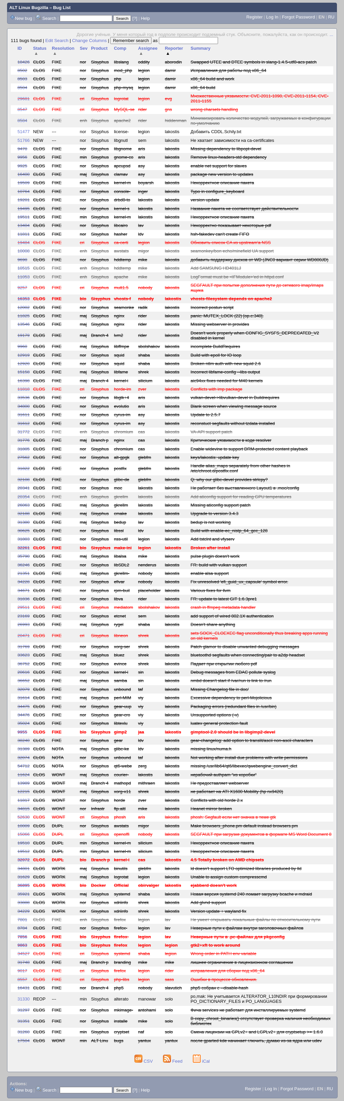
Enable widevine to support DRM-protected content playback (249, 448)
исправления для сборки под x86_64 (227, 970)
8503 (22, 78)
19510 (23, 843)
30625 (23, 530)
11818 (23, 389)
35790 (23, 556)
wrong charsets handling (214, 109)
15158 (23, 372)
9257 (22, 287)
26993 (23, 624)
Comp (120, 48)
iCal (201, 1061)
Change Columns (89, 40)
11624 (23, 774)
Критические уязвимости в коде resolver (230, 440)
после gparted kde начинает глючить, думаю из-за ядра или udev (255, 1040)
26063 (23, 505)
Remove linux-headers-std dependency (228, 157)
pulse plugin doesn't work (215, 556)
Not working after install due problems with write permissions (248, 757)
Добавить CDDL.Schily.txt (215, 131)
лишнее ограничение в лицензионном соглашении (241, 962)
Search (49, 18)
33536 (23, 397)
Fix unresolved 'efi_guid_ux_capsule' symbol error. (239, 581)
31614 (23, 697)
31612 (23, 423)
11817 (23, 800)
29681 (23, 98)
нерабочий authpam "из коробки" (223, 774)
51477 (23, 131)
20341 (23, 487)
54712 (23, 766)
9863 (22, 945)
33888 (23, 902)
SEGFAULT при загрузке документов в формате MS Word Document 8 (260, 834)
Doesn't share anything (212, 624)
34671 (23, 590)
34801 (23, 868)
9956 (22, 157)
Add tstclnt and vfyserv (212, 539)
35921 (23, 894)
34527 (23, 953)
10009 (23, 825)
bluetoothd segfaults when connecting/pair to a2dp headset (247, 655)
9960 (22, 346)
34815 (23, 808)
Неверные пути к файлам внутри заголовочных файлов (246, 928)
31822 (23, 468)
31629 (23, 876)
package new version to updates (221, 174)
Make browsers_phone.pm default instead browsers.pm (244, 825)
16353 (23, 298)
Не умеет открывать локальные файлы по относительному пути (255, 919)
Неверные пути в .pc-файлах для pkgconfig (237, 936)
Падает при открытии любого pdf (223, 663)
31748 (23, 962)
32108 (23, 479)
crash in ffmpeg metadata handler (222, 607)
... (331, 34)
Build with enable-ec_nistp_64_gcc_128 (228, 530)
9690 (22, 259)
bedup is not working (210, 522)
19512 (23, 851)
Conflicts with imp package (216, 389)
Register (254, 16)
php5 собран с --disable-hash (219, 987)
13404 (23, 225)
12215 (23, 791)
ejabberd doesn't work (213, 885)
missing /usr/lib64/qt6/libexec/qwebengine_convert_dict (243, 766)
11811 (23, 234)
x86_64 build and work (212, 78)
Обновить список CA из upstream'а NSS (230, 242)
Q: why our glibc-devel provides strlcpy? (229, 479)
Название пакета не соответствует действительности (244, 208)
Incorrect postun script (211, 307)
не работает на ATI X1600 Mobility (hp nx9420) (236, 791)
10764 (23, 191)
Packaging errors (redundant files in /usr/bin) (233, 706)
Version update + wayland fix (218, 911)
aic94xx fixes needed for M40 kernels (226, 380)
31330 (23, 998)
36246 (23, 564)
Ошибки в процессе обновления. (223, 979)
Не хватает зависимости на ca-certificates (232, 140)
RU (331, 16)
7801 (22, 919)
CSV (144, 1061)
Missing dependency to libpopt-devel (225, 148)
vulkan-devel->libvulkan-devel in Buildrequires (234, 397)
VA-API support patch (211, 431)
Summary (200, 48)
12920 (23, 363)
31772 (23, 431)
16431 (23, 987)
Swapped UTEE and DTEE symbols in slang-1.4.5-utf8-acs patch (253, 62)
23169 (23, 616)
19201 (23, 199)
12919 (23, 355)
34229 (23, 911)
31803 (23, 539)
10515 (23, 268)
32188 (23, 513)
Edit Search (57, 40)
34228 (23, 581)
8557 (22, 979)
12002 (23, 307)
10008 (23, 250)
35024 (23, 723)
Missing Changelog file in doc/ (219, 689)
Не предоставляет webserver (219, 783)
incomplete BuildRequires (215, 346)
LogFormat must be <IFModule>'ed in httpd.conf (237, 276)
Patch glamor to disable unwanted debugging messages (244, 646)
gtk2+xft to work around (215, 945)
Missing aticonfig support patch (220, 505)
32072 (23, 859)
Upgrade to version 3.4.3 (214, 513)
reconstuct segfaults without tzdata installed (232, 423)
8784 (22, 928)
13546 (23, 324)
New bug (23, 18)
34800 (23, 406)
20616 (23, 672)
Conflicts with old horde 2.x (216, 800)
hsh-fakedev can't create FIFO (219, 234)
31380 (23, 522)
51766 (23, 140)
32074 (23, 757)
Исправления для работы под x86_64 (228, 70)
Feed (173, 1061)
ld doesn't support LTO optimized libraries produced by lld (245, 868)
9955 (22, 732)
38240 (23, 740)
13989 (23, 783)
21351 (23, 573)
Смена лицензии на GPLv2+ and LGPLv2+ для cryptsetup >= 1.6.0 (256, 1031)
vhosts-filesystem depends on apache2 (231, 298)
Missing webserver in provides (219, 324)
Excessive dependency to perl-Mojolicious (230, 697)
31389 (23, 748)
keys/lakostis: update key (214, 457)
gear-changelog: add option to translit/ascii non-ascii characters (251, 740)
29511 (23, 607)
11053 (23, 276)
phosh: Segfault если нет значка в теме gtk (233, 817)
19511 (23, 217)
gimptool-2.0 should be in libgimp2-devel (232, 732)
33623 (23, 655)
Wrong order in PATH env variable (223, 953)
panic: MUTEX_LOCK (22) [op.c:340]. (226, 315)
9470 (22, 148)
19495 (23, 208)
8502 (22, 70)
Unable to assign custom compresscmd (228, 876)
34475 (23, 706)
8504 (22, 87)
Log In (272, 16)
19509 (23, 182)
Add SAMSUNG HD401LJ (215, 268)
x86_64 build (202, 87)
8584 (22, 120)
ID (19, 48)
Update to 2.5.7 (205, 414)
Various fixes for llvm (210, 590)
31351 (23, 1021)
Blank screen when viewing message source (233, 406)
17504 (23, 1040)
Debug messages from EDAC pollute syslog (232, 672)
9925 (22, 165)
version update (204, 199)
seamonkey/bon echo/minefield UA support (231, 250)
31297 (23, 1010)
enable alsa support (209, 573)
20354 (23, 496)
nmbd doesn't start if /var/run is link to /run (230, 680)
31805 (23, 448)
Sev (83, 48)
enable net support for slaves (218, 165)
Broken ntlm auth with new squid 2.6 (225, 363)
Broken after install (210, 547)
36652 (23, 680)
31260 (23, 1031)
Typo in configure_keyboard (217, 191)
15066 (23, 834)
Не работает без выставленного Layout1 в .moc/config (244, 487)
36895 (23, 885)
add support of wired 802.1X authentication (231, 616)
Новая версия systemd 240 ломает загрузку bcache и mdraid (251, 894)
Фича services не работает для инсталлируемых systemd (247, 1010)
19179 (23, 335)
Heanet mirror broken (211, 808)
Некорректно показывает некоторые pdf (230, 225)
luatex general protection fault (219, 723)
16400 (23, 174)
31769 (23, 646)
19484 (23, 242)
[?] (134, 18)
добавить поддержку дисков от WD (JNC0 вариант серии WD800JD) (259, 259)
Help (145, 18)
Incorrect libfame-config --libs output (225, 372)
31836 (23, 598)
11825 (23, 315)
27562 (23, 457)
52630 (23, 817)
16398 (23, 380)
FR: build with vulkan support (218, 564)
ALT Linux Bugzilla (28, 7)
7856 (22, 936)
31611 (23, 414)
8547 (22, 109)
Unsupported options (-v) (214, 714)
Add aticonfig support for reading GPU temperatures (240, 496)
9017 (22, 970)
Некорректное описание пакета (222, 182)
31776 (23, 440)
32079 (23, 689)
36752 (23, 663)
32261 (23, 547)
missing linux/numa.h (210, 748)
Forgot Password (298, 16)
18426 (23, 62)
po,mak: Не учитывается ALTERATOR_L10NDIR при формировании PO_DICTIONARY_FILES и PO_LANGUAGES (258, 999)
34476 (23, 714)
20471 (23, 635)
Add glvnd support (208, 902)
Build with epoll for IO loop (215, 355)
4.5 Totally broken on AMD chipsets (227, 859)
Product (99, 48)
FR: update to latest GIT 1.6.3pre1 (223, 598)
